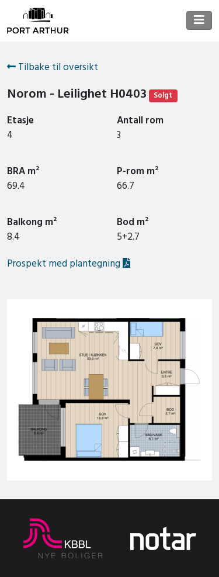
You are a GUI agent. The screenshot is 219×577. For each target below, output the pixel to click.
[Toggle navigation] (199, 20)
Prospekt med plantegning (68, 263)
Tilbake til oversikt (52, 67)
